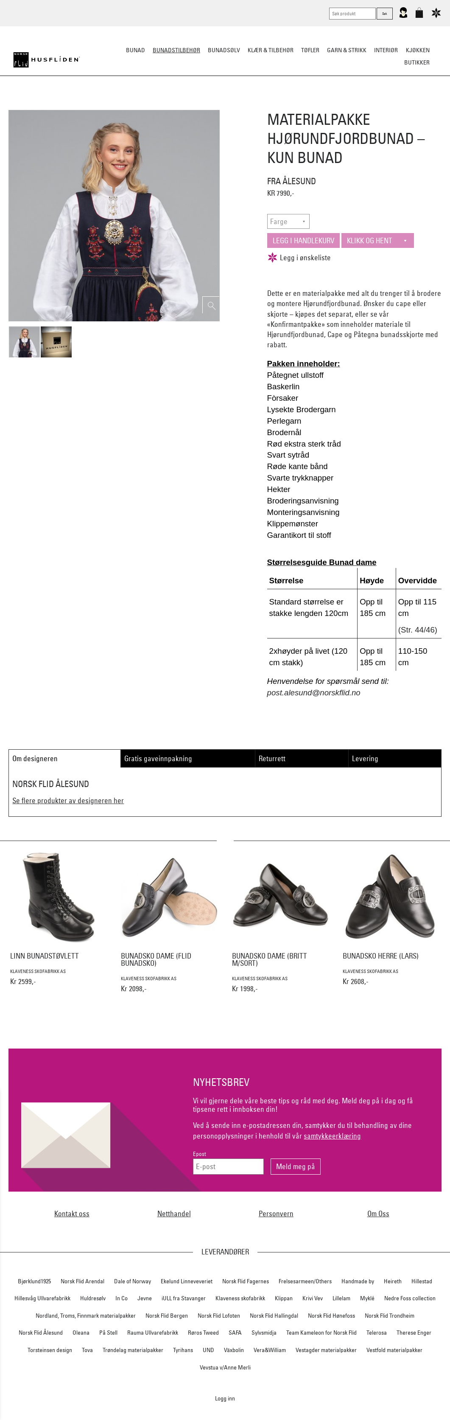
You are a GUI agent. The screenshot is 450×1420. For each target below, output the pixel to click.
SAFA (235, 1332)
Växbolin (234, 1350)
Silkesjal (160, 104)
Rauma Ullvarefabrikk (152, 1332)
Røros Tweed (203, 1332)
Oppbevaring (200, 104)
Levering (365, 758)
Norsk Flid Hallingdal (274, 1315)
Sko (67, 104)
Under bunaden (296, 104)
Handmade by (357, 1281)
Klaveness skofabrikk (240, 1298)
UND (208, 1350)
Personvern (276, 1213)
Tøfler (310, 50)
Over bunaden (246, 104)
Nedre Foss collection (410, 1298)
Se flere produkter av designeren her (68, 800)
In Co (121, 1298)
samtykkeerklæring (332, 1135)
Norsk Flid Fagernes (245, 1281)
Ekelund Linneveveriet (186, 1281)
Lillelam (341, 1298)
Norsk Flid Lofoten (219, 1315)
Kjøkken (418, 50)
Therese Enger (414, 1332)
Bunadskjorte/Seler (110, 104)
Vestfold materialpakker (394, 1350)
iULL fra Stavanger (184, 1298)
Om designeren (35, 758)
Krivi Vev (312, 1298)
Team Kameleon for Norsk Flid (321, 1332)
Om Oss (378, 1213)
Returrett (272, 758)
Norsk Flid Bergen (166, 1315)
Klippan (284, 1298)
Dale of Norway (132, 1281)
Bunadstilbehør (176, 50)
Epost (199, 1154)
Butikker (417, 62)
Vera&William (270, 1350)
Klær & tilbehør (270, 50)
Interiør (386, 50)
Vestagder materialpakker (326, 1350)
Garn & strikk (346, 50)
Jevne (144, 1298)
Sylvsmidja (264, 1332)
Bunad (135, 50)
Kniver (336, 104)
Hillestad (421, 1281)
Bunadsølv (224, 50)
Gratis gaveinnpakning (158, 758)
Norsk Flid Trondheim (389, 1315)
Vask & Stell (370, 104)
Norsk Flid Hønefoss (331, 1315)
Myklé (367, 1298)
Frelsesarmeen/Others (305, 1281)
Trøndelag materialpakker (133, 1350)
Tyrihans (183, 1350)
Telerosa (376, 1332)
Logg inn (225, 1398)
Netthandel (174, 1213)
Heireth (393, 1281)
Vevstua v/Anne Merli (225, 1367)
